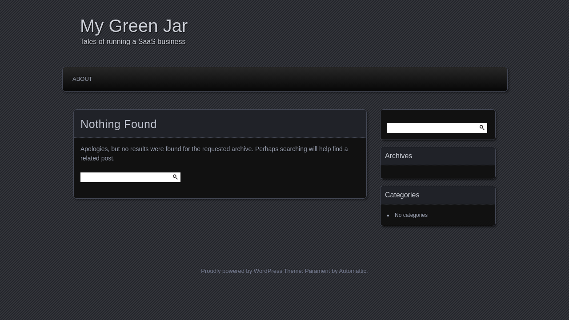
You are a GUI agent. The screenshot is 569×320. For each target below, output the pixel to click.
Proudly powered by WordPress (241, 271)
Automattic (352, 271)
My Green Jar (134, 26)
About (82, 79)
